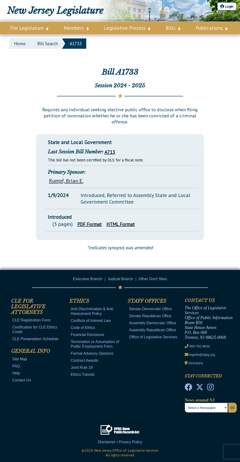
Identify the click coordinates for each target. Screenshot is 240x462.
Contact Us (21, 380)
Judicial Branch (120, 279)
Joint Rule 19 (82, 367)
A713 (110, 152)
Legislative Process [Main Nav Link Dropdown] (127, 28)
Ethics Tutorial (82, 374)
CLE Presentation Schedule (35, 339)
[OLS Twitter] (199, 388)
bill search (47, 43)
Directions (195, 363)
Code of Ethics (83, 328)
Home (20, 43)
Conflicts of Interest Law (91, 321)
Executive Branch (87, 279)
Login (226, 6)
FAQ (16, 366)
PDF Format (89, 224)
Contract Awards (84, 360)
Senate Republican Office (150, 316)
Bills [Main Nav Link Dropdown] (173, 28)
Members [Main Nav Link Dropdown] (76, 28)
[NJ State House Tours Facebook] (188, 388)
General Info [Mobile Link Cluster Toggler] (30, 351)
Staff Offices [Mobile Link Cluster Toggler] (147, 301)
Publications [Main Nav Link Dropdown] (212, 28)
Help (16, 373)
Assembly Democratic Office (152, 323)
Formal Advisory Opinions (92, 353)
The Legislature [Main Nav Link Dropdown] (29, 28)
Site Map (19, 359)
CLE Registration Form (31, 320)
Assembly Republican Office (152, 330)
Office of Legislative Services (153, 337)
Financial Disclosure (87, 335)
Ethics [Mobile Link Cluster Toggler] (79, 301)
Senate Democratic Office (150, 309)
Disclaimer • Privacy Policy (120, 442)
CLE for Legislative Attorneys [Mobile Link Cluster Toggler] (28, 306)
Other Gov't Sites (153, 279)
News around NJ (200, 400)
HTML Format (120, 224)
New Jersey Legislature (55, 10)
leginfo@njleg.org (202, 355)
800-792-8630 (199, 346)
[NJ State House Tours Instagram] (210, 388)
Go (232, 408)
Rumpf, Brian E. (66, 180)
